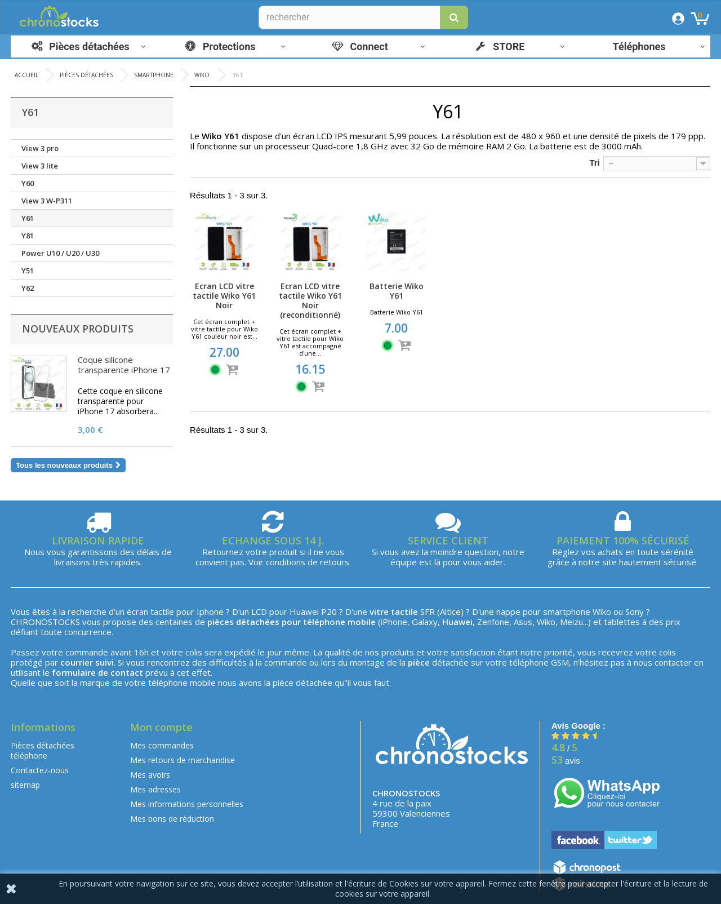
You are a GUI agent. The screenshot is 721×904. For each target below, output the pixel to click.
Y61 (27, 218)
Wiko (602, 611)
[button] (454, 17)
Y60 (27, 183)
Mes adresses (155, 789)
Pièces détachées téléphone (42, 750)
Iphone (210, 611)
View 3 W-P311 (46, 201)
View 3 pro (40, 148)
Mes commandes (162, 745)
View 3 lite (39, 166)
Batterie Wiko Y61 (397, 290)
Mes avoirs (150, 774)
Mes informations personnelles (186, 804)
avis (565, 760)
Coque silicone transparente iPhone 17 (124, 364)
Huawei (304, 611)
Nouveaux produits (77, 328)
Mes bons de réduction (172, 818)
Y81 (27, 236)
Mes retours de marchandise (182, 760)
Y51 (27, 270)
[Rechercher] (363, 17)
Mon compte (161, 727)
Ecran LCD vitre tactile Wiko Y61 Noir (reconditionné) (310, 300)
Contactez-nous (40, 770)
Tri (594, 162)
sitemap (25, 784)
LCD (259, 611)
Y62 (27, 288)
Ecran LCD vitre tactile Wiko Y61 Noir (224, 295)
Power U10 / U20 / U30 (60, 253)
